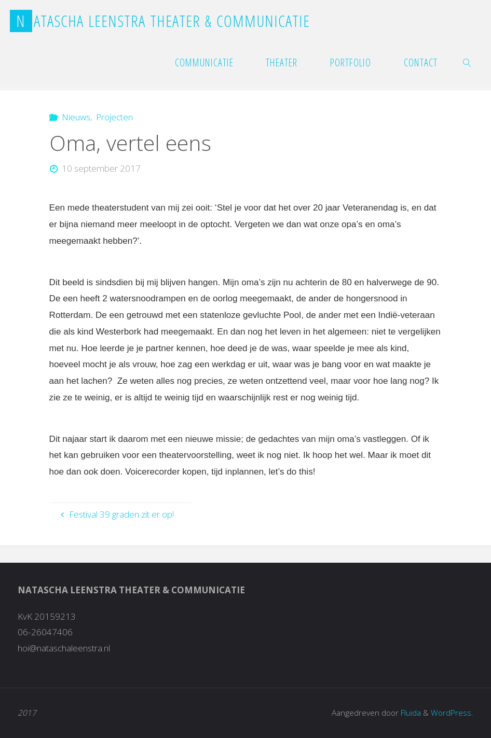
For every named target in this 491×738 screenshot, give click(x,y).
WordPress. (452, 712)
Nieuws (76, 117)
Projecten (114, 117)
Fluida (410, 712)
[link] (467, 62)
